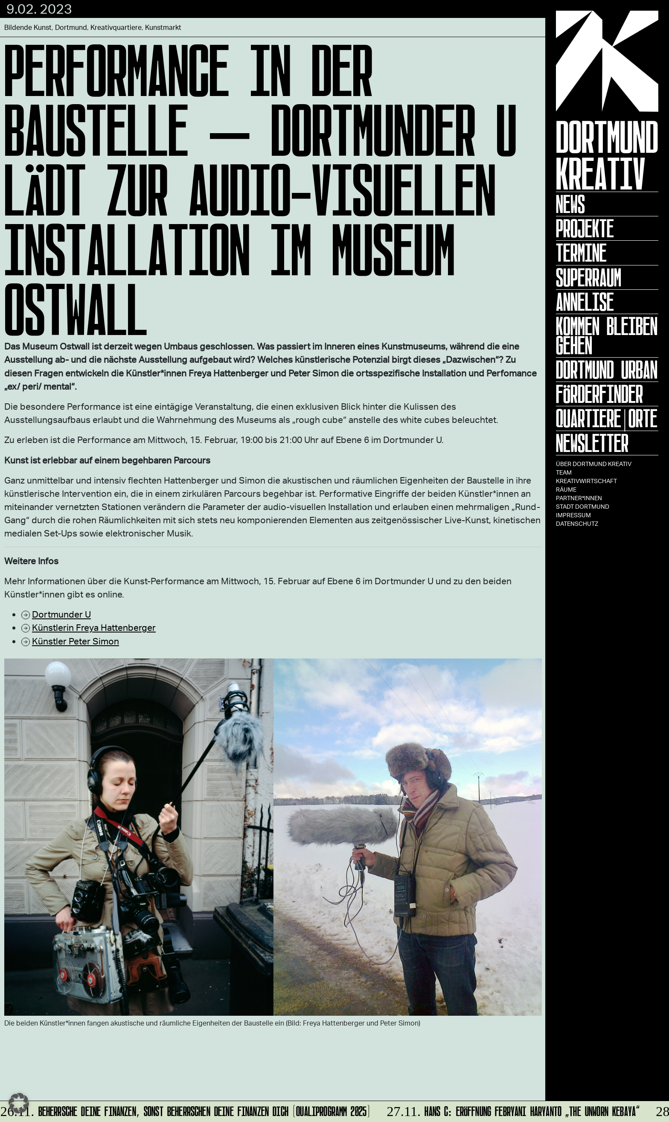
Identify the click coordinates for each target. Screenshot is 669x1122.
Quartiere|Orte (606, 418)
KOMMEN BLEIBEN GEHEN (606, 335)
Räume (566, 489)
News (570, 204)
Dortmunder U (61, 614)
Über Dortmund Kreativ (593, 463)
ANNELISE (585, 302)
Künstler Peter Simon (75, 641)
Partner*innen (579, 497)
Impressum (573, 515)
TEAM (564, 472)
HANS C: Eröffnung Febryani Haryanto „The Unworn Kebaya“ (512, 1110)
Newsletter (592, 443)
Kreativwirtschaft (586, 480)
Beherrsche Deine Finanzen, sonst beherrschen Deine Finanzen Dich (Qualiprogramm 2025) (186, 1110)
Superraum (588, 277)
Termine (581, 253)
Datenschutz (577, 523)
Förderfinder (599, 394)
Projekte (585, 228)
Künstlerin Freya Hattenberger (94, 627)
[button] (19, 1103)
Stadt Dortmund (582, 506)
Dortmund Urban (606, 370)
